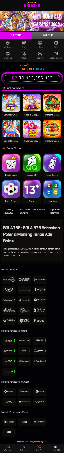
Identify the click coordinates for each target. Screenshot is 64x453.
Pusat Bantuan (39, 209)
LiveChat (39, 448)
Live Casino (40, 44)
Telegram (24, 448)
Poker (24, 55)
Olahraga (8, 55)
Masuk (48, 35)
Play (40, 69)
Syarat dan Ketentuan (55, 211)
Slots (24, 44)
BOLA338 (25, 442)
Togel (56, 44)
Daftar (16, 35)
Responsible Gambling (25, 211)
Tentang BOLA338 (9, 211)
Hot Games (7, 44)
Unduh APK (55, 448)
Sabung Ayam (56, 55)
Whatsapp (8, 448)
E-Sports (40, 55)
